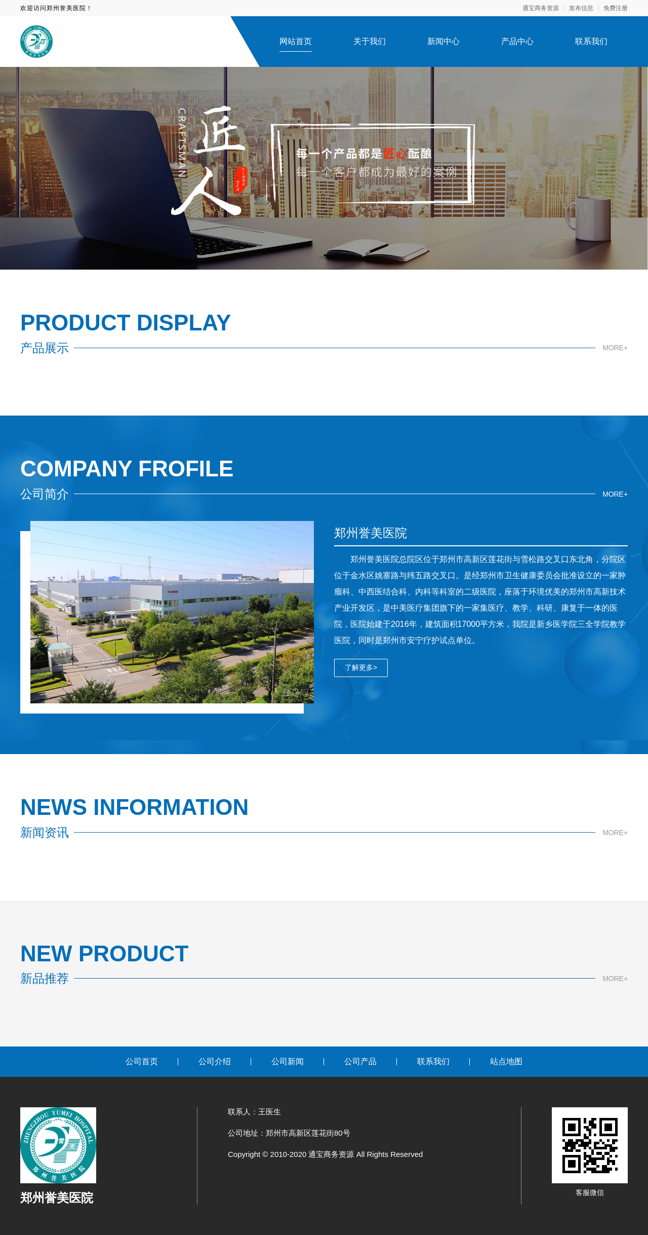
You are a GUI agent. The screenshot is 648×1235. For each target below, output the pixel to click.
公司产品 (360, 1061)
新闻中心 (443, 41)
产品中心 (517, 41)
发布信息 (581, 8)
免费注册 (615, 8)
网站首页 (295, 41)
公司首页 (142, 1061)
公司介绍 (214, 1061)
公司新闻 (287, 1061)
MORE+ (615, 348)
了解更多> (361, 667)
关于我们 (369, 41)
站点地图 (506, 1061)
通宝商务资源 (540, 8)
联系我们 (591, 41)
